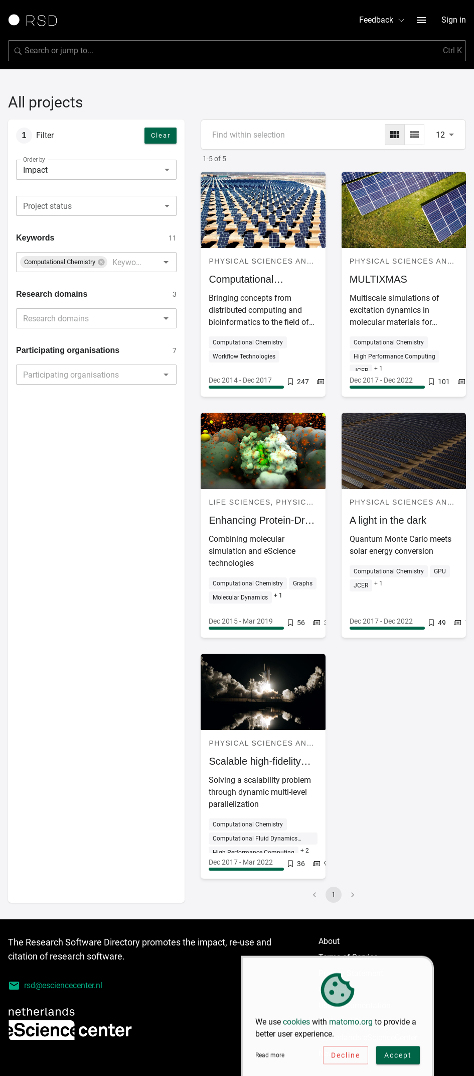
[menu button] (421, 20)
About (329, 941)
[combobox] (96, 206)
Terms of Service (348, 957)
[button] (63, 262)
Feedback (382, 20)
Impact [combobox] (35, 170)
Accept (398, 1059)
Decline (345, 1059)
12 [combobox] (440, 135)
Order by (34, 159)
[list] (414, 134)
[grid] (395, 134)
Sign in (453, 20)
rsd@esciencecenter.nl (55, 986)
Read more (269, 1058)
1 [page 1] (334, 895)
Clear (161, 135)
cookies (296, 1025)
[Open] (166, 262)
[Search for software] (237, 50)
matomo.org (351, 1025)
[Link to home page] (36, 20)
